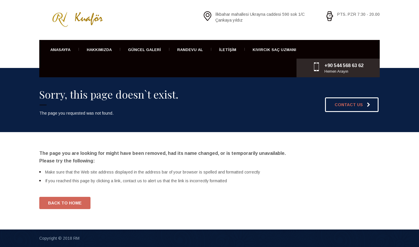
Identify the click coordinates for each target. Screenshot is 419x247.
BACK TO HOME (65, 203)
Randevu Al (190, 50)
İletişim (227, 50)
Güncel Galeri (144, 50)
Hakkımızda (99, 50)
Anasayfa (60, 50)
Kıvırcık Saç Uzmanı (274, 50)
